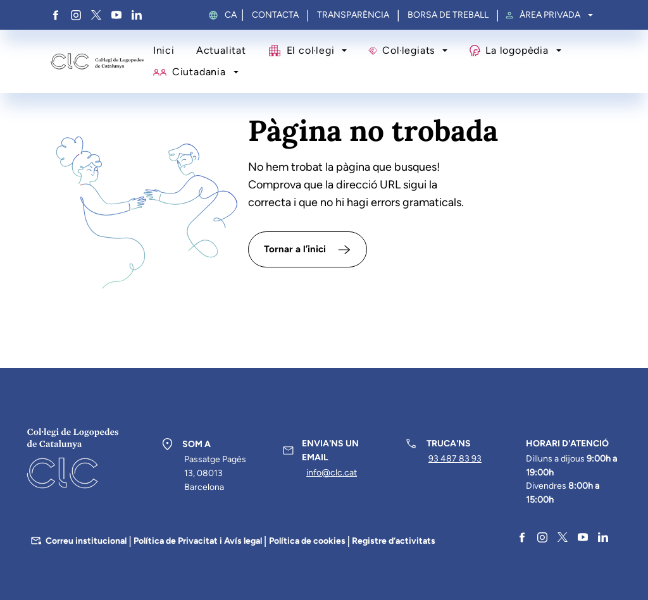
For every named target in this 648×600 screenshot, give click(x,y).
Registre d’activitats (393, 541)
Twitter (96, 15)
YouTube (116, 15)
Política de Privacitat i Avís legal (198, 541)
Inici (164, 50)
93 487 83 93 (455, 458)
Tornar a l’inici (295, 249)
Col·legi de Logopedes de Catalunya (97, 61)
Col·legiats (408, 50)
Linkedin (137, 15)
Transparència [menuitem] (353, 15)
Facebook (56, 15)
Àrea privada (550, 15)
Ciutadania (199, 72)
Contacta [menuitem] (275, 15)
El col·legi (311, 50)
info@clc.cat (331, 472)
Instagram (76, 15)
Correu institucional (86, 541)
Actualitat (221, 50)
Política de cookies (307, 541)
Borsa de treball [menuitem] (448, 15)
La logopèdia (516, 50)
